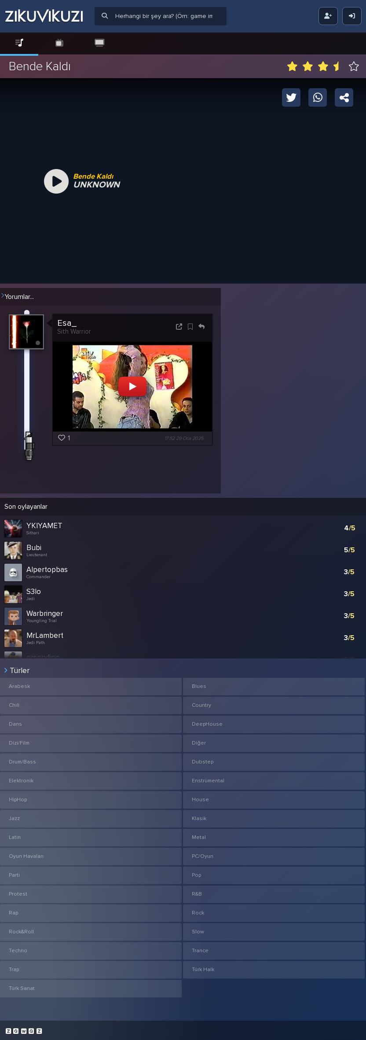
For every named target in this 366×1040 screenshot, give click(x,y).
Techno (18, 948)
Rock (198, 910)
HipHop (18, 797)
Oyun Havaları (26, 853)
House (200, 797)
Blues (199, 683)
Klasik (199, 816)
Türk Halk (203, 967)
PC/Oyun (202, 853)
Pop (196, 872)
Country (201, 702)
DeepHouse (207, 721)
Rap (13, 910)
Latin (15, 834)
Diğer (199, 740)
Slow (198, 929)
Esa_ (67, 323)
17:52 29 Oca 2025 (184, 438)
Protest (18, 891)
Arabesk (19, 683)
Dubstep (202, 759)
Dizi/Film (19, 740)
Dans (15, 721)
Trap (14, 967)
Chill (14, 702)
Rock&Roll (21, 929)
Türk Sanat (22, 985)
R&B (197, 891)
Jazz (14, 816)
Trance (200, 948)
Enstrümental (208, 778)
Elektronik (21, 778)
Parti (14, 872)
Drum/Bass (22, 759)
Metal (199, 834)
